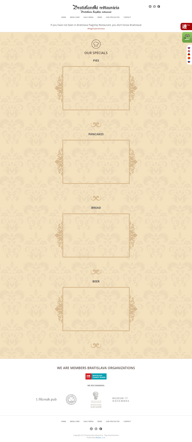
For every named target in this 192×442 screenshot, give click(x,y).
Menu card (75, 17)
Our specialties (113, 17)
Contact (127, 17)
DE (189, 54)
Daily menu (88, 17)
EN (189, 51)
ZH (189, 58)
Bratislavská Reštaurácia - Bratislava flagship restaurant (96, 9)
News (99, 17)
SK (189, 47)
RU (189, 61)
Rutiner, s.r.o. (100, 437)
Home (63, 17)
